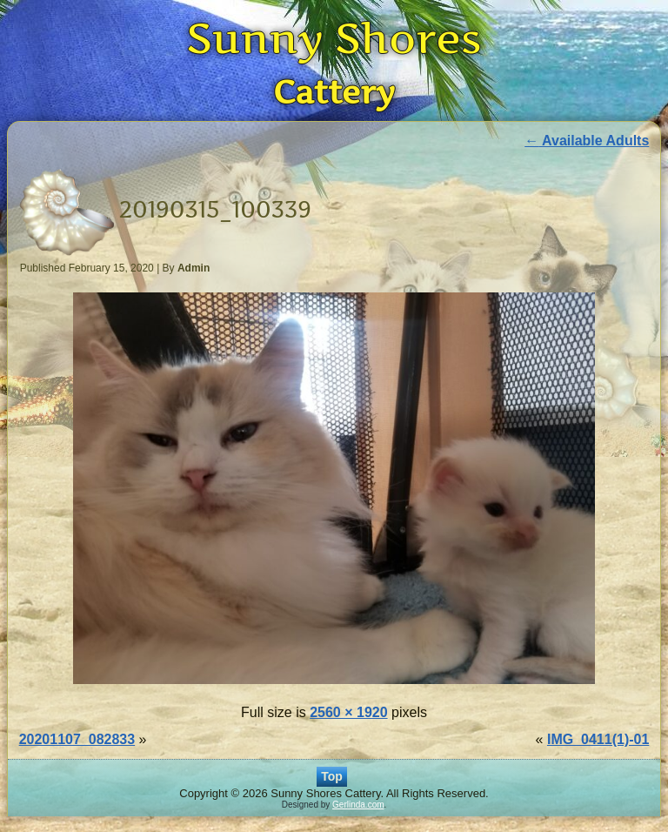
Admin (193, 268)
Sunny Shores (334, 38)
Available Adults (586, 140)
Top (332, 776)
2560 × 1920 (348, 712)
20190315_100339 (215, 209)
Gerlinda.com (358, 804)
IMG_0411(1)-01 (598, 739)
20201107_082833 (77, 739)
